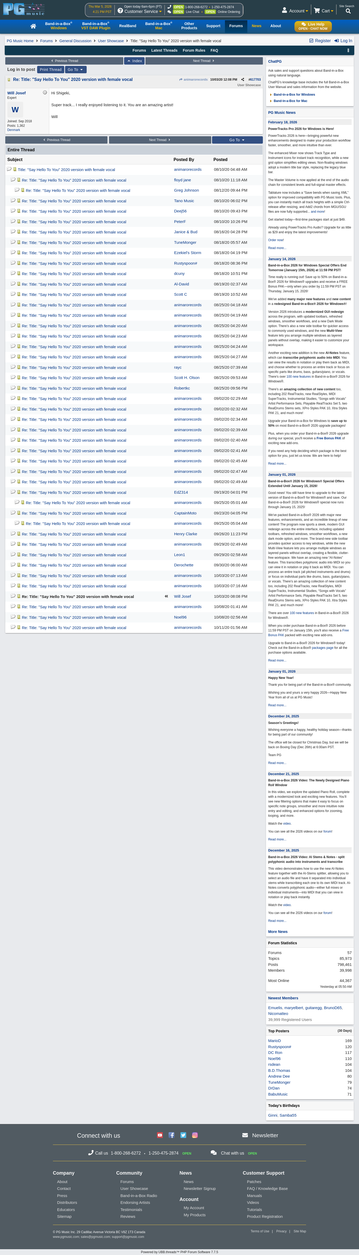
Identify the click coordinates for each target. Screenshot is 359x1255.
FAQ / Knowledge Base (267, 1188)
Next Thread (204, 61)
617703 (255, 79)
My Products (194, 1215)
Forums (46, 41)
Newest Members (283, 998)
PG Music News (282, 112)
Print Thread (51, 69)
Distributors (67, 1202)
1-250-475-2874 (223, 7)
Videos (253, 1202)
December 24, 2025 (283, 716)
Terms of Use (260, 1231)
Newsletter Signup (200, 1188)
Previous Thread (64, 61)
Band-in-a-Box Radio (138, 1195)
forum (327, 831)
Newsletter (265, 1135)
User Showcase (111, 41)
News (189, 1181)
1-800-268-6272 (196, 7)
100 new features (299, 376)
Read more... (277, 248)
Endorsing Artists (135, 1202)
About (62, 1181)
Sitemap (64, 1216)
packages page (322, 648)
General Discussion (75, 41)
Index (134, 61)
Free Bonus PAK (329, 438)
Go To (76, 69)
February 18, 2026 (282, 122)
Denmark (13, 130)
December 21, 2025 (283, 774)
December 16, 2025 (283, 850)
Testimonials (131, 1209)
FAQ (214, 50)
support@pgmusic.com (128, 1237)
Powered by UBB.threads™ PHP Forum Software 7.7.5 (179, 1252)
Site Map (300, 1231)
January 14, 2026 (282, 259)
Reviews (127, 1216)
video (287, 823)
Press (62, 1195)
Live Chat (192, 12)
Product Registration (265, 1216)
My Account (194, 1207)
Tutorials (254, 1209)
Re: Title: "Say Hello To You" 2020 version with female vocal (73, 79)
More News (278, 932)
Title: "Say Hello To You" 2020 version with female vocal (66, 169)
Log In (343, 40)
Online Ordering (229, 12)
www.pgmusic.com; (66, 1237)
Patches (254, 1181)
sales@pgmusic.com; (96, 1237)
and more (317, 211)
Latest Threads (164, 50)
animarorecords (193, 79)
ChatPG (275, 61)
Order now (275, 240)
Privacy (281, 1231)
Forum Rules (194, 50)
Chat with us (232, 1153)
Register (320, 40)
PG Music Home (20, 41)
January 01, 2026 (282, 474)
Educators (66, 1209)
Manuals (254, 1195)
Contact (64, 1188)
